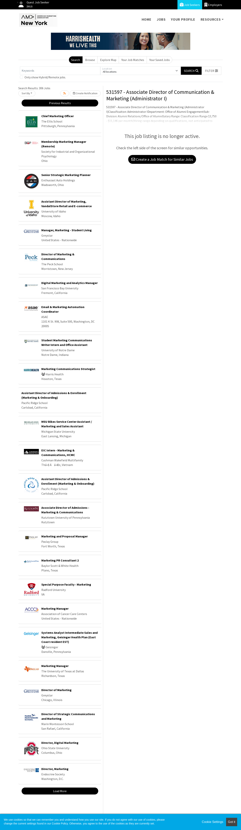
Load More (60, 791)
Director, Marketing (55, 769)
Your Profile (183, 19)
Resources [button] (211, 19)
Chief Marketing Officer (57, 116)
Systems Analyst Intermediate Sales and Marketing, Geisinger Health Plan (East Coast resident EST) (69, 637)
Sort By (26, 93)
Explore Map (108, 60)
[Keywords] (60, 71)
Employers (213, 4)
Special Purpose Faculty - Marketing (66, 584)
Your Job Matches (132, 60)
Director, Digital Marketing (59, 743)
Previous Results (60, 103)
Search (75, 60)
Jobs (161, 19)
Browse (90, 60)
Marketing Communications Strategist (68, 369)
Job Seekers (190, 4)
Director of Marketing (56, 690)
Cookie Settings (212, 822)
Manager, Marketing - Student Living (66, 230)
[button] (211, 71)
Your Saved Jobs (159, 60)
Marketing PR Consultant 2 (60, 560)
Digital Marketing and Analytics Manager (69, 283)
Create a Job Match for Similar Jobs (162, 159)
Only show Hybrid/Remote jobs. (45, 77)
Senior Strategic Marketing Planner (66, 175)
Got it (231, 822)
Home (146, 19)
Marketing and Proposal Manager (64, 536)
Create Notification (85, 93)
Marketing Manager (55, 608)
